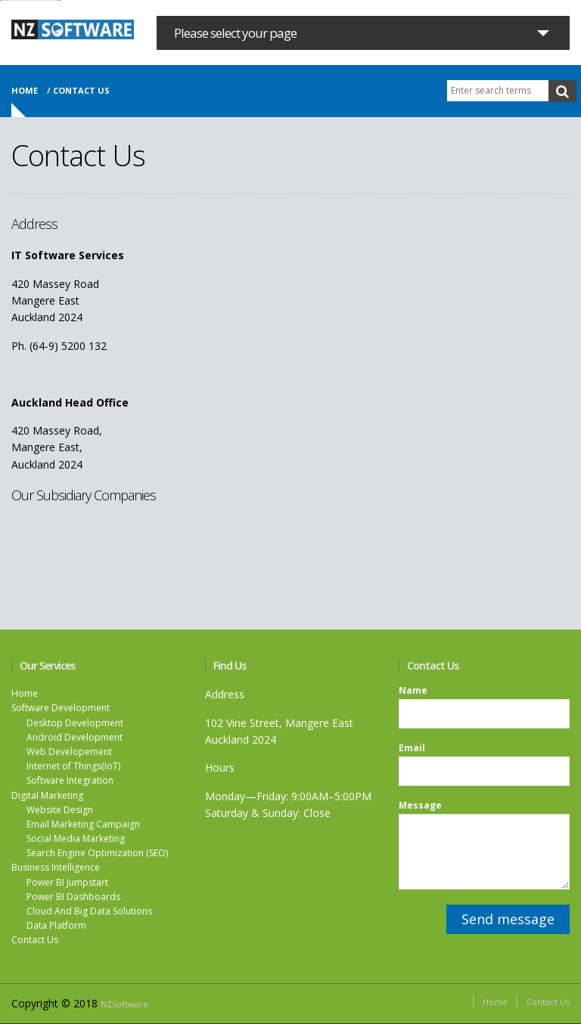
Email (412, 748)
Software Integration (69, 780)
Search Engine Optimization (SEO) (97, 852)
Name (413, 690)
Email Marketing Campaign (83, 824)
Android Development (74, 737)
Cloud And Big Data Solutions (89, 911)
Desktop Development (74, 722)
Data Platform (56, 925)
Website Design (59, 809)
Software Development (60, 707)
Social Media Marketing (75, 838)
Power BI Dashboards (73, 896)
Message (420, 805)
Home (24, 90)
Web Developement (69, 751)
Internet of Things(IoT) (73, 765)
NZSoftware (124, 1004)
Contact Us (34, 939)
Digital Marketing (47, 795)
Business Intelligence (55, 867)
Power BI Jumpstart (67, 882)
